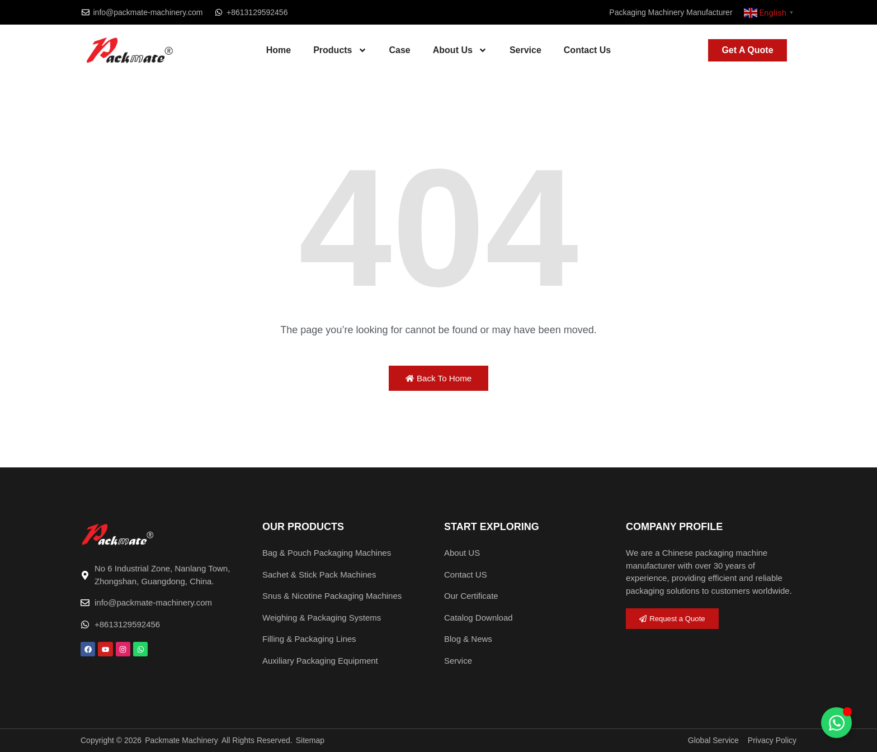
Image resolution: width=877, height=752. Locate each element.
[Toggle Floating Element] (836, 722)
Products (339, 50)
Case (400, 50)
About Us (460, 50)
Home (278, 50)
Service (525, 50)
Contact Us (587, 50)
